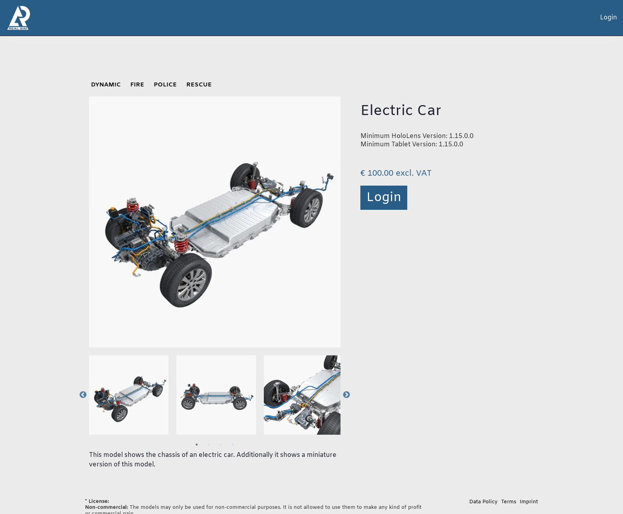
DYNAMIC (106, 85)
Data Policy (483, 502)
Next (346, 395)
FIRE (137, 85)
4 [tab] (232, 445)
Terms (508, 502)
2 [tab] (209, 445)
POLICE (165, 85)
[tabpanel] (128, 395)
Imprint (529, 502)
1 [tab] (197, 445)
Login (383, 197)
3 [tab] (220, 445)
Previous (83, 395)
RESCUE (199, 85)
